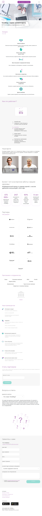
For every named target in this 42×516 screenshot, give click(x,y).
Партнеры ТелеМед (5, 492)
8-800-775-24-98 (6, 444)
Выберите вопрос (7, 394)
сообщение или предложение (9, 471)
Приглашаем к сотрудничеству (7, 494)
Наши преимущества (6, 495)
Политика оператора (5, 497)
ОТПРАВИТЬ (7, 382)
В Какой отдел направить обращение (11, 466)
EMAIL (3, 456)
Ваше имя (4, 447)
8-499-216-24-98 (14, 444)
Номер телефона (6, 461)
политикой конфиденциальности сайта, (14, 480)
